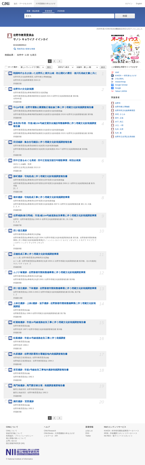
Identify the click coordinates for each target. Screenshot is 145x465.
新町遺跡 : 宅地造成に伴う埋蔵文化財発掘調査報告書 (40, 176)
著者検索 (48, 11)
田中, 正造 (119, 118)
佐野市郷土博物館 (122, 107)
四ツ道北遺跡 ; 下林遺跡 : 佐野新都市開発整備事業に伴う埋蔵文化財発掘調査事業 (55, 288)
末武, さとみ (120, 114)
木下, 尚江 (119, 122)
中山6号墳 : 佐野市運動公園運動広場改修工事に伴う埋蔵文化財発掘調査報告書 (53, 107)
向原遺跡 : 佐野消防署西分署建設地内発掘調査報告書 (40, 354)
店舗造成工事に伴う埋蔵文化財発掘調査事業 (36, 254)
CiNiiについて (11, 431)
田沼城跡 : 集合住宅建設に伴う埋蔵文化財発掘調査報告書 (42, 142)
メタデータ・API (51, 436)
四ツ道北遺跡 (20, 230)
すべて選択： (12, 67)
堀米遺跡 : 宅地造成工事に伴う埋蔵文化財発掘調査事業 (41, 197)
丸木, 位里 (119, 129)
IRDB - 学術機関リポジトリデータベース (120, 433)
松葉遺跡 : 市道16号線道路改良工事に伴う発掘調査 (39, 338)
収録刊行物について (14, 433)
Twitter (88, 436)
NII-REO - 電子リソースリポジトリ (118, 436)
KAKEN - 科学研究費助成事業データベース (121, 431)
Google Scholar (121, 85)
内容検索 (61, 11)
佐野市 (118, 103)
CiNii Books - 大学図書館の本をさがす (59, 433)
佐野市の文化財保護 (23, 89)
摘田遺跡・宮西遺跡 (23, 401)
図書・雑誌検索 (33, 11)
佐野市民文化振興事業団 (125, 110)
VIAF (117, 72)
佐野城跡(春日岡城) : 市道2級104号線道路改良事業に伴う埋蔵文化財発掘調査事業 (55, 215)
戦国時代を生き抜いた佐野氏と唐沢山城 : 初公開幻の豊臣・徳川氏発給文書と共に (55, 73)
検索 (125, 16)
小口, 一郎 (119, 125)
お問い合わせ (11, 441)
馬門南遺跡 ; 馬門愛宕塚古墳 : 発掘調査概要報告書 (39, 385)
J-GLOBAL (119, 79)
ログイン (128, 4)
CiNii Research (50, 431)
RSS (87, 433)
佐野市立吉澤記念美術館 (125, 137)
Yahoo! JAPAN (121, 91)
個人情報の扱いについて (16, 438)
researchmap (120, 82)
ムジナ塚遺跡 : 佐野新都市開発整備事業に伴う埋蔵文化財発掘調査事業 (49, 272)
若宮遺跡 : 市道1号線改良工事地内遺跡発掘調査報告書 (41, 370)
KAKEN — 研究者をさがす (126, 76)
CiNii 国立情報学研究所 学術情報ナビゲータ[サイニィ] (6, 3)
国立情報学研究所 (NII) (15, 443)
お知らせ (89, 431)
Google (118, 88)
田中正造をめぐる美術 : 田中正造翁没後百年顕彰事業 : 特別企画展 (47, 160)
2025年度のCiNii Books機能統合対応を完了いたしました (120, 29)
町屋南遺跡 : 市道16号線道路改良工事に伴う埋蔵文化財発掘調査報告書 (49, 322)
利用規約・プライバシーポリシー (19, 436)
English (139, 4)
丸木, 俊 (118, 133)
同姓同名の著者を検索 (26, 49)
